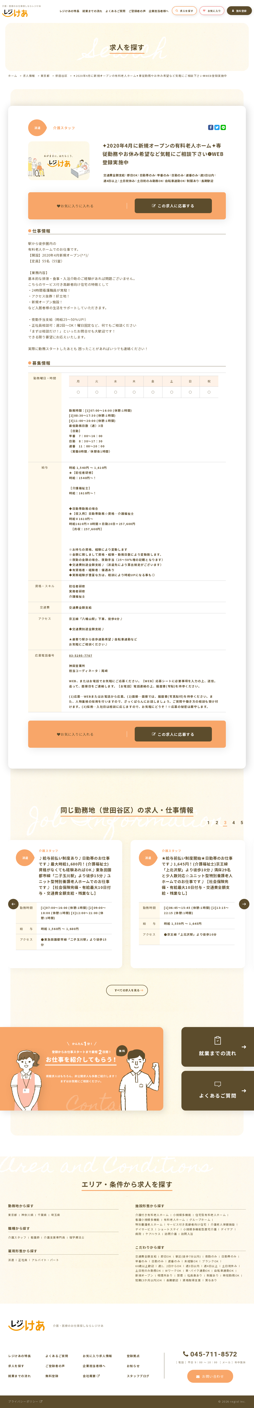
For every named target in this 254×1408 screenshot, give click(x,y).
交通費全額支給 (146, 1256)
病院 (138, 1234)
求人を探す (184, 11)
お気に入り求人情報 (97, 1356)
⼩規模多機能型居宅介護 (200, 1229)
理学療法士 (77, 1237)
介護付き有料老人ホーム (152, 1215)
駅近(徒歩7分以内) (188, 1256)
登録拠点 (133, 1356)
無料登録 (239, 11)
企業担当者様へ (159, 11)
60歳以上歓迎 (144, 1266)
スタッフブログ (138, 1376)
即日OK (166, 1256)
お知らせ (133, 1366)
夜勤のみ (211, 1256)
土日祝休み (229, 1266)
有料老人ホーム (174, 1220)
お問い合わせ (210, 1376)
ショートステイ (168, 1229)
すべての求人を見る (127, 990)
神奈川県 (27, 1215)
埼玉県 (55, 1215)
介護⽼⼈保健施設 (223, 1224)
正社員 (23, 1260)
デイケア (227, 1229)
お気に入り (212, 11)
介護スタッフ (17, 1237)
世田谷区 (61, 76)
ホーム (12, 76)
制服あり (213, 1275)
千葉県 (42, 1215)
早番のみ (141, 1261)
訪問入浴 (187, 1234)
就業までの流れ (92, 11)
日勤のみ (158, 1261)
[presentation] (13, 904)
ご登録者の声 (137, 11)
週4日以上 (211, 1266)
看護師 (35, 1237)
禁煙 (180, 1275)
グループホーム (199, 1220)
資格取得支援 (192, 1280)
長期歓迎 (172, 1280)
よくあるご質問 (116, 11)
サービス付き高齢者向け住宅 (186, 1224)
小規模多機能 (182, 1215)
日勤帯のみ (229, 1256)
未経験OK (191, 1261)
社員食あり (194, 1275)
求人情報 (29, 76)
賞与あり (211, 1280)
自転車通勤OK (224, 1271)
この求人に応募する (173, 205)
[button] (208, 822)
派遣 (11, 1260)
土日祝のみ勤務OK (148, 1271)
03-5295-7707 (80, 655)
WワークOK (173, 1271)
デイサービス (144, 1229)
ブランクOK (210, 1261)
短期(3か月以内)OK (148, 1280)
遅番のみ (174, 1261)
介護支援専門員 (54, 1237)
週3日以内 (193, 1266)
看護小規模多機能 (147, 1220)
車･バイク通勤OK (198, 1271)
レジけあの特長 (69, 11)
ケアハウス (153, 1234)
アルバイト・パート (45, 1260)
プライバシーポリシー (25, 1401)
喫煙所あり (165, 1275)
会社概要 (91, 1376)
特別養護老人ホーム (149, 1224)
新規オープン (144, 1275)
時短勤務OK (231, 1275)
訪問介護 (171, 1234)
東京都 (45, 76)
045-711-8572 (210, 1354)
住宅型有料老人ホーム (210, 1215)
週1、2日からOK (169, 1266)
